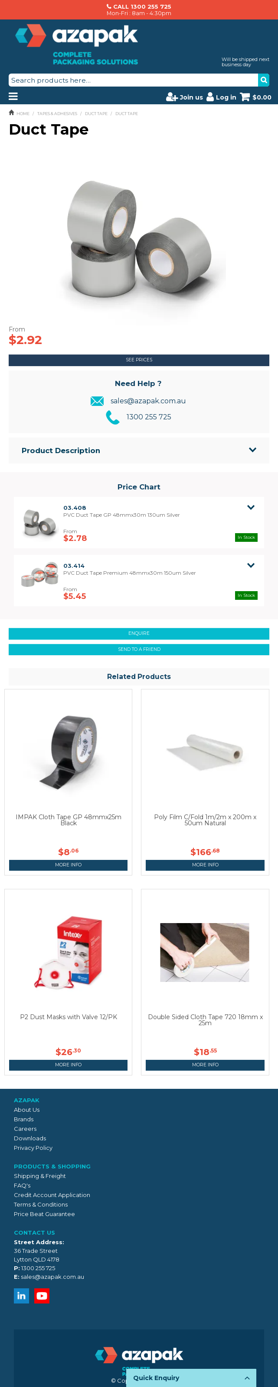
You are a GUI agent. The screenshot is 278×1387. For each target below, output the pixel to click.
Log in (221, 96)
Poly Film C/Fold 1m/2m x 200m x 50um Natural (205, 820)
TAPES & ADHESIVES (57, 113)
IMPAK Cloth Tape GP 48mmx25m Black (68, 820)
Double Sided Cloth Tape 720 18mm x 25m (205, 1020)
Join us (184, 96)
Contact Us (34, 1232)
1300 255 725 (149, 417)
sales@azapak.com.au (148, 401)
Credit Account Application (52, 1194)
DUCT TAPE (96, 113)
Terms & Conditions (41, 1204)
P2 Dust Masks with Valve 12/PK (68, 1017)
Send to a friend (139, 649)
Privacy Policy (33, 1147)
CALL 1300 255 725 (142, 6)
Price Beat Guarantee (44, 1213)
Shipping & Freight (40, 1175)
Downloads (30, 1138)
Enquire (139, 633)
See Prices (139, 360)
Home (22, 113)
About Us (26, 1109)
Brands (23, 1119)
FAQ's (22, 1185)
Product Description (61, 450)
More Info (68, 865)
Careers (25, 1128)
